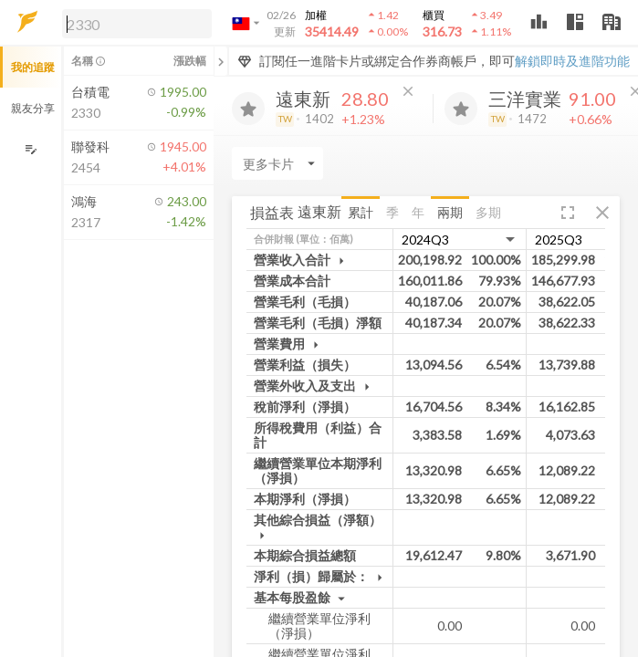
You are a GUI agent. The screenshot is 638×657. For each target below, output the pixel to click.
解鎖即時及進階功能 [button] (572, 60)
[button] (133, 23)
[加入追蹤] (248, 108)
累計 (360, 212)
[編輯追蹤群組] (30, 149)
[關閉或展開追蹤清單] (220, 61)
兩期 (450, 212)
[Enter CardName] (277, 163)
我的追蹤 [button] (33, 67)
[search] (137, 23)
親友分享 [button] (33, 108)
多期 (488, 212)
